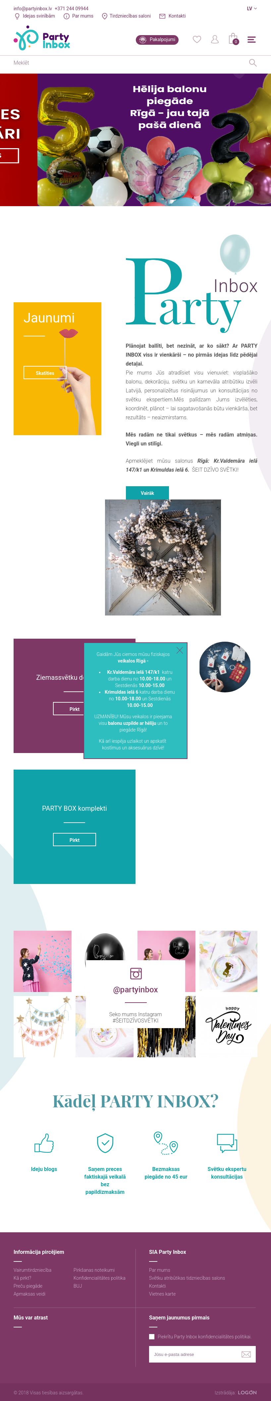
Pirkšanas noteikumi (94, 1270)
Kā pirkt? (22, 1278)
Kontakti (177, 16)
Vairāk (147, 493)
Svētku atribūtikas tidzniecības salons (187, 1278)
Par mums (82, 16)
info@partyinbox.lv (33, 8)
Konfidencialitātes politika (100, 1278)
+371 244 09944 (71, 8)
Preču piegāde (28, 1286)
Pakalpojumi (162, 39)
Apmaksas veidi (29, 1294)
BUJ (78, 1286)
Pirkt (75, 709)
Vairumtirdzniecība (32, 1270)
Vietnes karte (162, 1294)
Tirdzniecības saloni (130, 16)
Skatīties (45, 373)
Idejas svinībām (39, 16)
